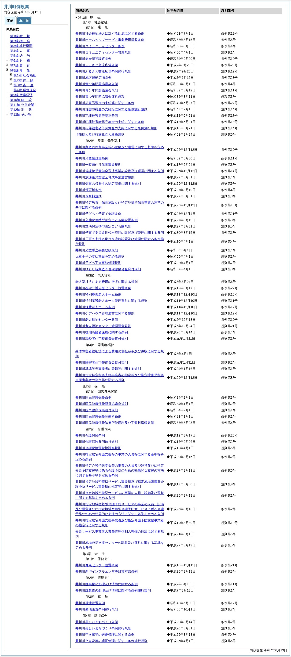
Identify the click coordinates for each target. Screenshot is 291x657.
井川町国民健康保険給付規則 (96, 410)
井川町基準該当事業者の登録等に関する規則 (108, 369)
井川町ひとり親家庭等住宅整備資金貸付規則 (108, 269)
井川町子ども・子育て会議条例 (98, 214)
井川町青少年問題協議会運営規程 (100, 96)
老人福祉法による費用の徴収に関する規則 (106, 282)
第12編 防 (21, 110)
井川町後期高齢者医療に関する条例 (101, 332)
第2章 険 (23, 80)
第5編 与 (20, 56)
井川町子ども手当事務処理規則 (98, 263)
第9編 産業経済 (21, 95)
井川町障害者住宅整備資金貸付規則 (101, 362)
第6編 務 (20, 60)
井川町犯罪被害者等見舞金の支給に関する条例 (109, 122)
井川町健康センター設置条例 (96, 565)
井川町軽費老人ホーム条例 (95, 307)
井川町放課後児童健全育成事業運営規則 (104, 177)
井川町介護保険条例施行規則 (96, 442)
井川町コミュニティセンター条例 (100, 46)
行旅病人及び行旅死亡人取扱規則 (100, 134)
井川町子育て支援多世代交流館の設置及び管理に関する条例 (119, 233)
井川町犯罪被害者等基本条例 (96, 115)
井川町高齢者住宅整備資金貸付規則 (101, 338)
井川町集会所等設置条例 (93, 59)
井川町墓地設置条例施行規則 (96, 609)
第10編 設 (21, 100)
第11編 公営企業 (22, 105)
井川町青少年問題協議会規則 (96, 90)
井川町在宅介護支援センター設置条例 (103, 288)
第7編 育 (20, 65)
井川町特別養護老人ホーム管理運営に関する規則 (111, 301)
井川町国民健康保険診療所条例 (98, 416)
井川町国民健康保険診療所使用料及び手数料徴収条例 (114, 423)
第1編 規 (20, 36)
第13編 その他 (20, 114)
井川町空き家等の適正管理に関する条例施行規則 (111, 641)
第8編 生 (20, 70)
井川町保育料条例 (88, 190)
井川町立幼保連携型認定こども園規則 (103, 226)
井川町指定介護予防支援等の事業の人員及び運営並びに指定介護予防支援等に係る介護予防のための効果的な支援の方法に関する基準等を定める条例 (119, 470)
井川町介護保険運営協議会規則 (98, 448)
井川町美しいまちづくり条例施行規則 (103, 628)
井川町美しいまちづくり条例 (96, 622)
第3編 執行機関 (21, 46)
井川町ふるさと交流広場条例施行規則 (103, 71)
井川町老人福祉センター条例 (96, 319)
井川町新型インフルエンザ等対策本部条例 (106, 571)
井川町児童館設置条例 (91, 158)
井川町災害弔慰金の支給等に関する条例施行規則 (111, 109)
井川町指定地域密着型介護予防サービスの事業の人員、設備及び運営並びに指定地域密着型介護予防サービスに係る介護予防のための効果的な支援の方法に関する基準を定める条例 (119, 509)
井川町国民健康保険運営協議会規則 (101, 404)
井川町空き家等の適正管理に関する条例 (104, 634)
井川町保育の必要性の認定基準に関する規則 (108, 183)
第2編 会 (20, 41)
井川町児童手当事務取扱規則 (96, 250)
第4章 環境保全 (25, 90)
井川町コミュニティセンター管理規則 (103, 52)
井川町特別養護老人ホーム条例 (98, 294)
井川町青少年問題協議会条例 (96, 84)
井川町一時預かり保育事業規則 (98, 164)
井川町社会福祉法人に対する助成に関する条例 (109, 33)
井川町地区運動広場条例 (93, 77)
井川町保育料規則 (88, 196)
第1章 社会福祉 (25, 75)
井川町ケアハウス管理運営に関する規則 (104, 313)
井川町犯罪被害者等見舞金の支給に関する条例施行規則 (116, 128)
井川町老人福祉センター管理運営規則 (103, 326)
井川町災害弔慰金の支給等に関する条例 (104, 103)
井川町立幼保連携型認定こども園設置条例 (106, 220)
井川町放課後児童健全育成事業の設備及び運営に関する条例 (119, 171)
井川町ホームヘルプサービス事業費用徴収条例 (109, 40)
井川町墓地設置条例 (90, 603)
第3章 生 (23, 85)
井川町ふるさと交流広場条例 (96, 65)
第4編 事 (20, 51)
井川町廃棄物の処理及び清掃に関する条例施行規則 (113, 590)
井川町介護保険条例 (90, 435)
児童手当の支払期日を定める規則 (100, 256)
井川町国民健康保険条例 (93, 397)
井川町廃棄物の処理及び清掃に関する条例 (106, 584)
